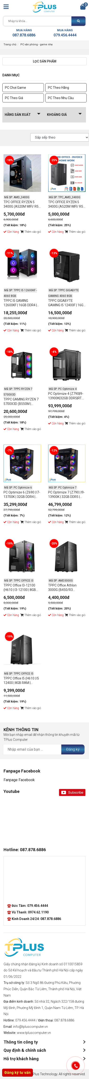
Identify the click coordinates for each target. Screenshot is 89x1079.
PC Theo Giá (14, 98)
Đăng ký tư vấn (17, 1072)
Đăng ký (73, 749)
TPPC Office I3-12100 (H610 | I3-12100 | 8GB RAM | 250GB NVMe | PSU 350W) (22, 588)
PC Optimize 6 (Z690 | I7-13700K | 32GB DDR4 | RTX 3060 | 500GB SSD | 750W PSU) (22, 495)
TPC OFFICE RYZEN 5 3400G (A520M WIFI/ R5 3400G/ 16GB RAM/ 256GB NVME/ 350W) (21, 205)
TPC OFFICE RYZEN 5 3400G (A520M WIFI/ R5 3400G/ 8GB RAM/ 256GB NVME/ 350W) (65, 205)
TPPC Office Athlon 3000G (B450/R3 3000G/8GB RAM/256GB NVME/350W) (66, 588)
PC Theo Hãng (58, 87)
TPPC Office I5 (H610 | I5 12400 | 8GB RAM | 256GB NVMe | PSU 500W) (21, 681)
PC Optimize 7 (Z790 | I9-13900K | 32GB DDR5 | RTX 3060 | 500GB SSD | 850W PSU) (66, 495)
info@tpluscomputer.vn (30, 1027)
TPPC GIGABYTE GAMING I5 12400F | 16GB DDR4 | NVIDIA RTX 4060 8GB (66, 303)
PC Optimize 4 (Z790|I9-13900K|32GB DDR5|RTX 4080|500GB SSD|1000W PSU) (66, 396)
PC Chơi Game (15, 87)
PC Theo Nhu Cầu (61, 98)
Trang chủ (10, 44)
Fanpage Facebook (19, 780)
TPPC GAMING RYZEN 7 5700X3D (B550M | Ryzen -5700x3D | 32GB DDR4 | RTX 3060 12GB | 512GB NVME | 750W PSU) (21, 402)
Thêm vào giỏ (30, 231)
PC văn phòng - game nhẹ (36, 44)
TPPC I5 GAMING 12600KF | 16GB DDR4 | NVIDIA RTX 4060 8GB (20, 303)
